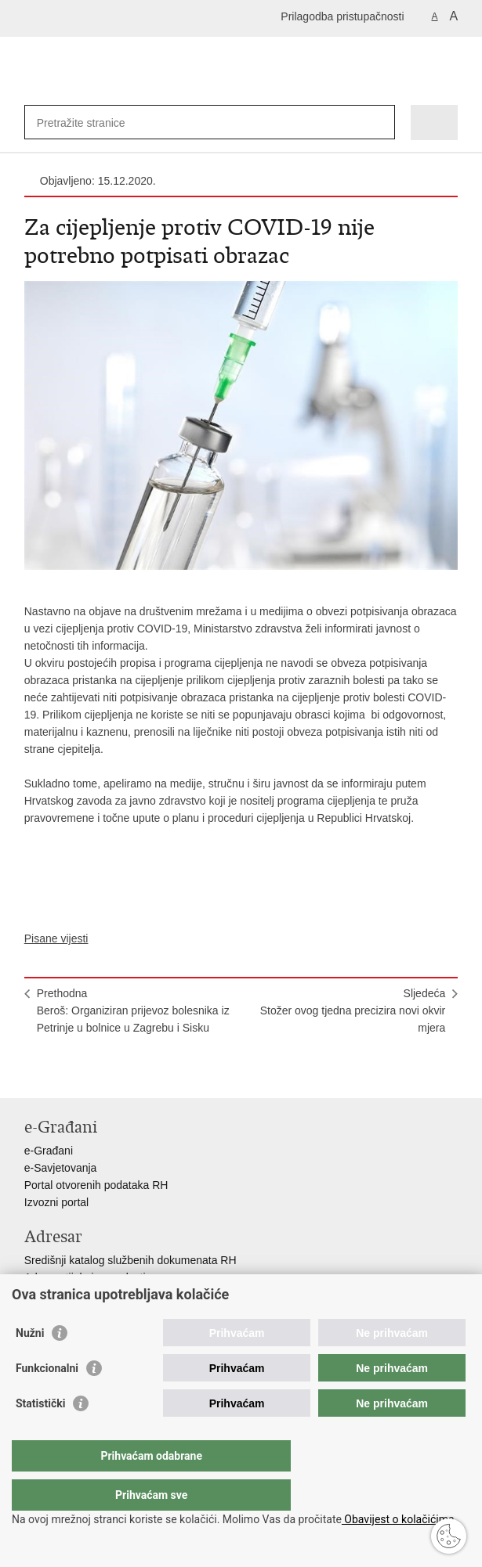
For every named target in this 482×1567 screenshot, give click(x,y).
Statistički (40, 1434)
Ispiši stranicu (32, 1073)
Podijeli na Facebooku (66, 1073)
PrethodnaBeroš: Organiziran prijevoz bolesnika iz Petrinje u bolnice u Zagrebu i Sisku (133, 1010)
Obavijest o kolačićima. (399, 1519)
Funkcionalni (47, 1399)
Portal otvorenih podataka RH (96, 1185)
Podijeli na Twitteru (100, 1073)
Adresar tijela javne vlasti (85, 1277)
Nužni (30, 1364)
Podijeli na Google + (133, 1073)
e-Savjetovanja (60, 1168)
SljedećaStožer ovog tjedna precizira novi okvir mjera (353, 1010)
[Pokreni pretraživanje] (379, 122)
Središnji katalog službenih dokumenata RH (130, 1260)
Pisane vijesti (56, 938)
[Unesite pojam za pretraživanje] (93, 122)
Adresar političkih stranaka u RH (102, 1294)
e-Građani (48, 1150)
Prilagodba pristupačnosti (342, 16)
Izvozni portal (56, 1202)
